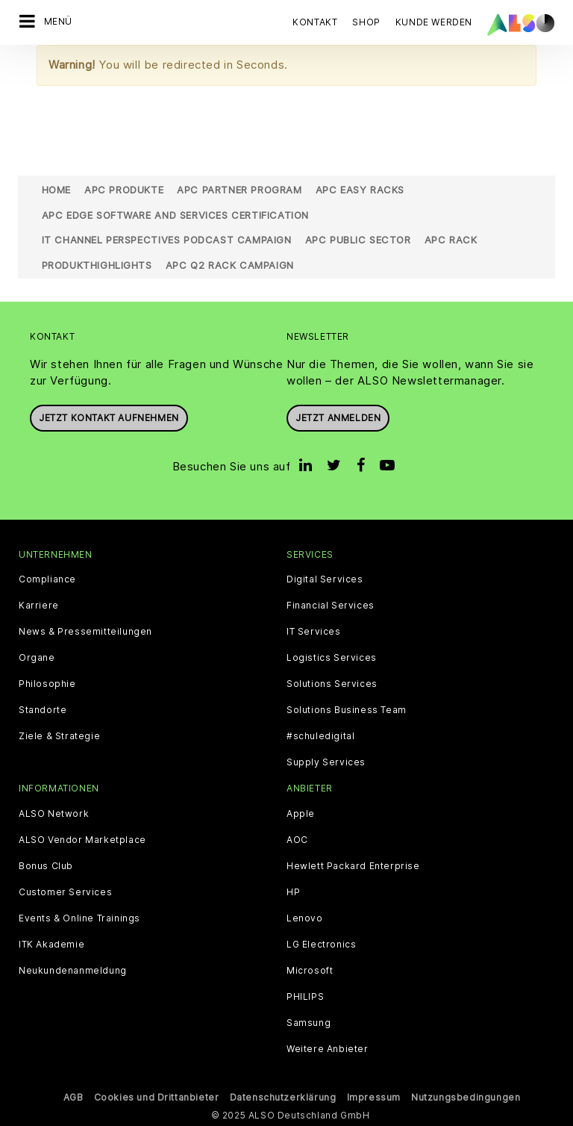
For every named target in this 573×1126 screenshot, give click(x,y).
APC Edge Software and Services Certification (175, 215)
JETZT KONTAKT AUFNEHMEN (109, 417)
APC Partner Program (239, 190)
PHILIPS (305, 997)
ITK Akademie (51, 944)
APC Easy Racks (360, 190)
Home (56, 190)
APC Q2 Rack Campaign (230, 265)
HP (293, 892)
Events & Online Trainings (79, 918)
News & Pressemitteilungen (85, 631)
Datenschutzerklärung (283, 1097)
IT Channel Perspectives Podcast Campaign (167, 240)
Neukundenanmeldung (73, 970)
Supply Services (326, 762)
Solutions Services (332, 684)
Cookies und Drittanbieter (156, 1097)
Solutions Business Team (346, 710)
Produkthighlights (97, 265)
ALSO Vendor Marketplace (82, 840)
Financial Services (330, 605)
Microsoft (309, 970)
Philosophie (47, 684)
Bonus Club (46, 866)
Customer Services (65, 892)
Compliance (47, 579)
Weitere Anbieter (327, 1049)
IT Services (313, 631)
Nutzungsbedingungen (465, 1097)
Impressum (374, 1097)
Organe (37, 658)
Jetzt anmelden (338, 417)
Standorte (42, 710)
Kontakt (314, 22)
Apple (300, 814)
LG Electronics (321, 944)
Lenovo (304, 918)
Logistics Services (331, 658)
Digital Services (324, 579)
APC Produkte (123, 190)
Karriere (39, 605)
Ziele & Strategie (59, 736)
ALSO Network (54, 814)
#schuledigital (320, 736)
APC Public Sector (358, 240)
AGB (73, 1097)
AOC (297, 840)
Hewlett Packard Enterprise (353, 866)
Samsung (308, 1023)
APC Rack (451, 240)
